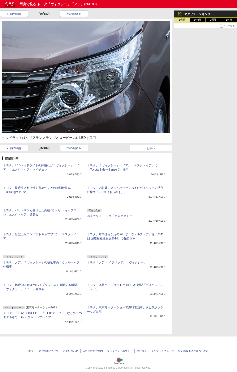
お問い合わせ (70, 351)
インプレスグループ (162, 351)
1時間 (182, 19)
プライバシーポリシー (119, 351)
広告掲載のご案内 (93, 351)
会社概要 (142, 351)
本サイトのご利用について (44, 351)
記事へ (151, 148)
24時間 (197, 19)
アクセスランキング (197, 14)
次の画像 (72, 14)
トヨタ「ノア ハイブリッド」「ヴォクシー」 (117, 262)
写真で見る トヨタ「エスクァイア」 (111, 216)
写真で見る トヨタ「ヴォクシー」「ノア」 (52, 4)
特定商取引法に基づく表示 (193, 351)
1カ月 (229, 19)
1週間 (213, 19)
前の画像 (16, 14)
